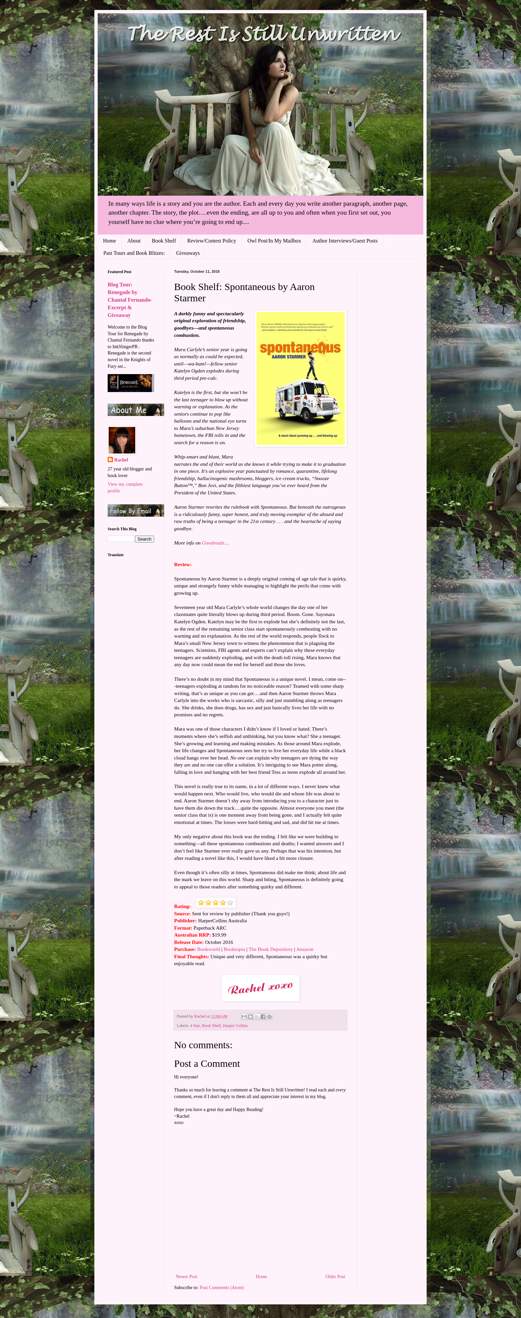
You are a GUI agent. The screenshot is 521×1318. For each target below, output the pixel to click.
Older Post (336, 1276)
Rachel (121, 459)
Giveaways (188, 253)
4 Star (195, 1025)
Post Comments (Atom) (222, 1287)
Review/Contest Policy (211, 241)
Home (109, 241)
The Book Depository (271, 949)
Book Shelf (164, 241)
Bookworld (208, 949)
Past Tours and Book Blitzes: (134, 253)
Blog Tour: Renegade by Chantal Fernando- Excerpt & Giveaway (130, 299)
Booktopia (234, 949)
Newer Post (186, 1276)
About (134, 241)
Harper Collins (235, 1025)
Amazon (304, 949)
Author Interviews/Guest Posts (344, 241)
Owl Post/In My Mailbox (274, 241)
